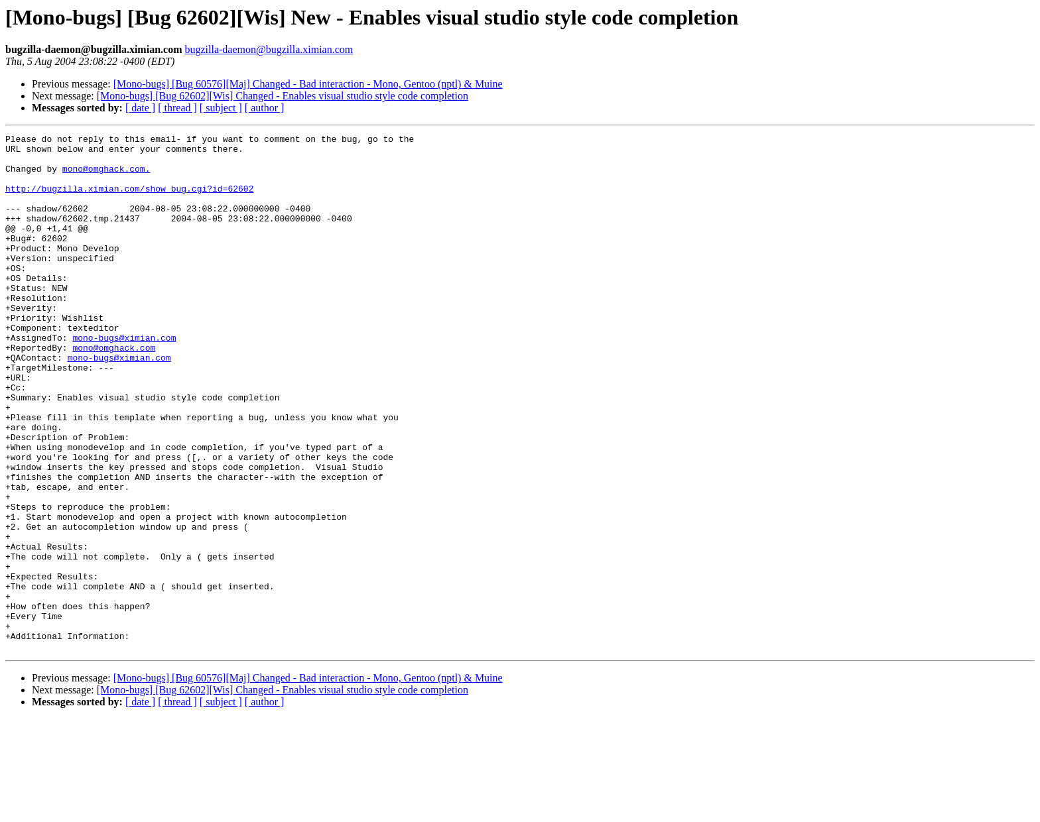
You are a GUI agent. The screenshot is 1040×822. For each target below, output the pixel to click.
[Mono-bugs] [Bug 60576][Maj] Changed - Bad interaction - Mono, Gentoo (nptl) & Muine (308, 83)
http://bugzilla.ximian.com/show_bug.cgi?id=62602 (129, 200)
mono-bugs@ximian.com (124, 379)
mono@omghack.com (113, 391)
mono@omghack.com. (106, 176)
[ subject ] (221, 107)
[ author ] (265, 107)
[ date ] (140, 107)
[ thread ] (177, 107)
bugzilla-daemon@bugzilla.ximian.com (268, 49)
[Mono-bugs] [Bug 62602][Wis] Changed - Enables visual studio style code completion (282, 95)
